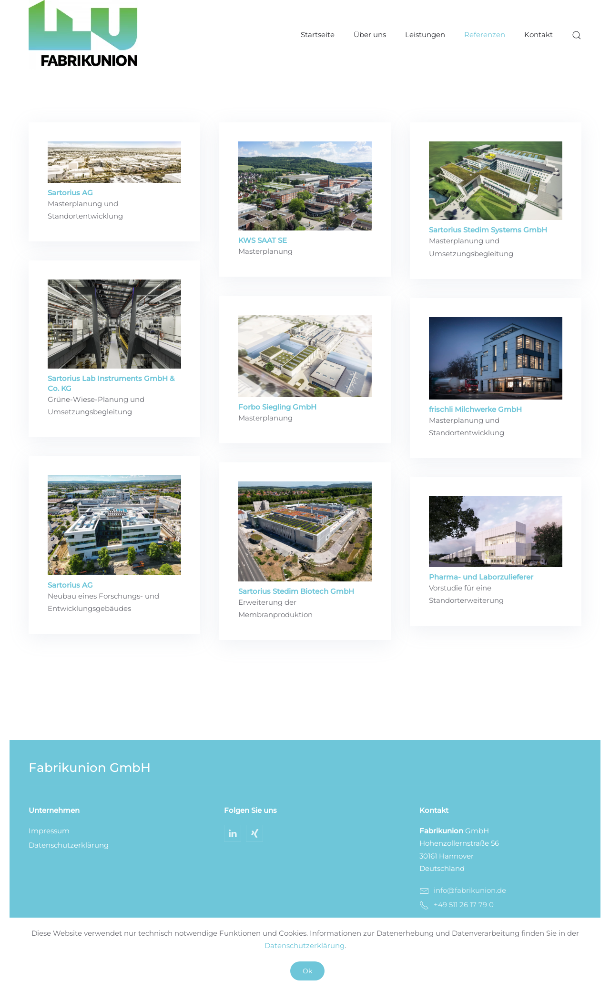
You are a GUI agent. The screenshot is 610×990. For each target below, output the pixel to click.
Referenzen (484, 34)
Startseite (318, 34)
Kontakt (538, 34)
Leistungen (425, 34)
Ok (307, 971)
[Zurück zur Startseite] (83, 35)
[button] (576, 35)
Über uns (370, 34)
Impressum (49, 830)
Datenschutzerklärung (69, 845)
